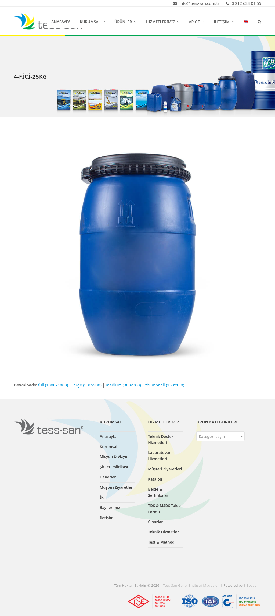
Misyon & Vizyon (115, 456)
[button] (259, 21)
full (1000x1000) (53, 385)
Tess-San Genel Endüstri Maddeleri (191, 585)
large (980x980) (86, 385)
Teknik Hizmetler (163, 531)
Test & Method (161, 542)
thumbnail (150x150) (164, 385)
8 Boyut (250, 585)
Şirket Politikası (114, 466)
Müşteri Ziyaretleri (116, 487)
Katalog (155, 479)
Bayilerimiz (110, 507)
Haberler (108, 477)
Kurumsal (108, 446)
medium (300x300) (123, 385)
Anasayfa (108, 436)
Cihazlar (155, 521)
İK (101, 497)
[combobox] (220, 436)
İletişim (106, 517)
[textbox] (220, 436)
